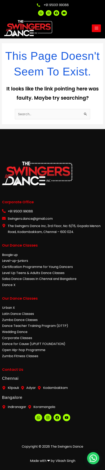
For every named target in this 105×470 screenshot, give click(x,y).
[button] (93, 458)
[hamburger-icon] (96, 28)
